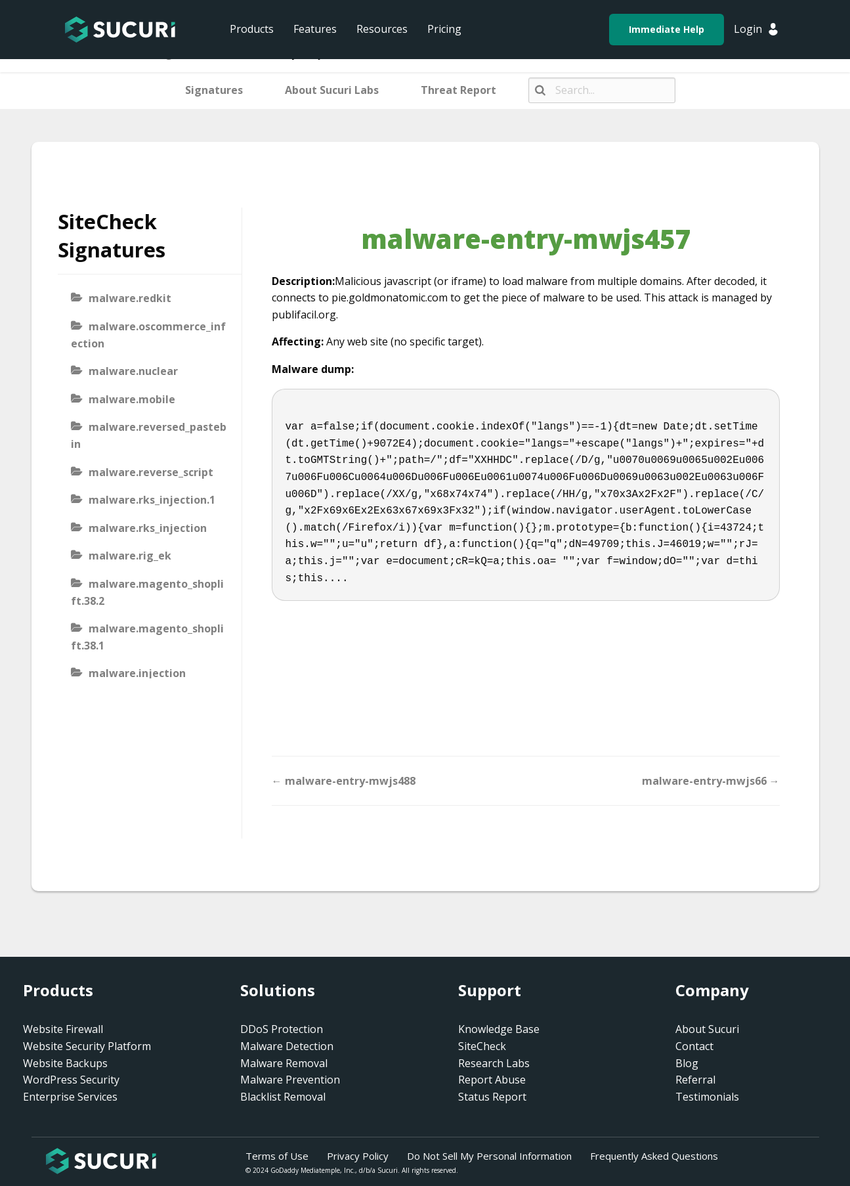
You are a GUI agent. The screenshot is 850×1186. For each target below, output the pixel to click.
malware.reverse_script (151, 472)
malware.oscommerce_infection (148, 335)
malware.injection (137, 673)
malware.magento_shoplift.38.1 (147, 637)
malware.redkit (130, 298)
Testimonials (707, 1096)
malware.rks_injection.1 (152, 500)
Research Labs (494, 1063)
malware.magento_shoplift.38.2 (147, 592)
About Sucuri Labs (332, 90)
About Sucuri (707, 1029)
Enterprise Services (70, 1096)
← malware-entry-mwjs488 (343, 781)
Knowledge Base (499, 1029)
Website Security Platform (87, 1046)
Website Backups (65, 1063)
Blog (686, 1063)
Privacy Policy (358, 1155)
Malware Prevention (290, 1079)
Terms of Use (276, 1155)
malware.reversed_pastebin (148, 435)
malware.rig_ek (130, 555)
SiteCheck (482, 1046)
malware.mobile (132, 399)
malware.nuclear (133, 371)
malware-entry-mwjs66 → (711, 781)
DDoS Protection (281, 1029)
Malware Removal (284, 1063)
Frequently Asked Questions (654, 1155)
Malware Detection (286, 1046)
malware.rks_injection (148, 528)
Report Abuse (492, 1079)
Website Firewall (63, 1029)
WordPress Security (71, 1079)
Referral (695, 1079)
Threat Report (458, 90)
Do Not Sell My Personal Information (489, 1155)
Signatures (214, 90)
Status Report (492, 1096)
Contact (694, 1046)
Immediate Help (666, 29)
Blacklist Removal (283, 1096)
